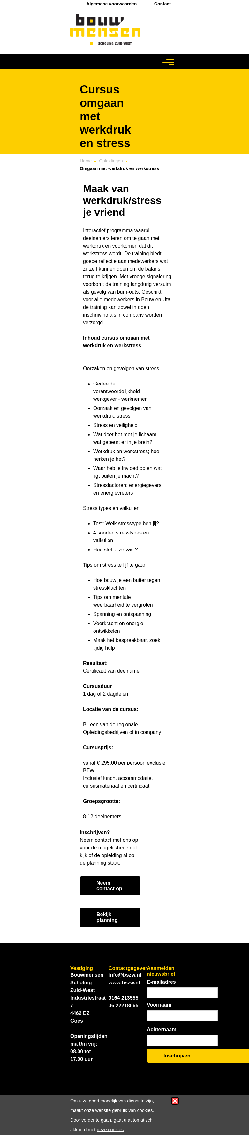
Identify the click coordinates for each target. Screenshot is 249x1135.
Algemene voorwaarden (111, 3)
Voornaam (159, 1005)
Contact (162, 3)
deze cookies (110, 1129)
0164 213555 (123, 998)
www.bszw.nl (124, 982)
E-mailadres (161, 982)
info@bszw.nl (125, 975)
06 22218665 (123, 1005)
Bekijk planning (107, 917)
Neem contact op (109, 885)
